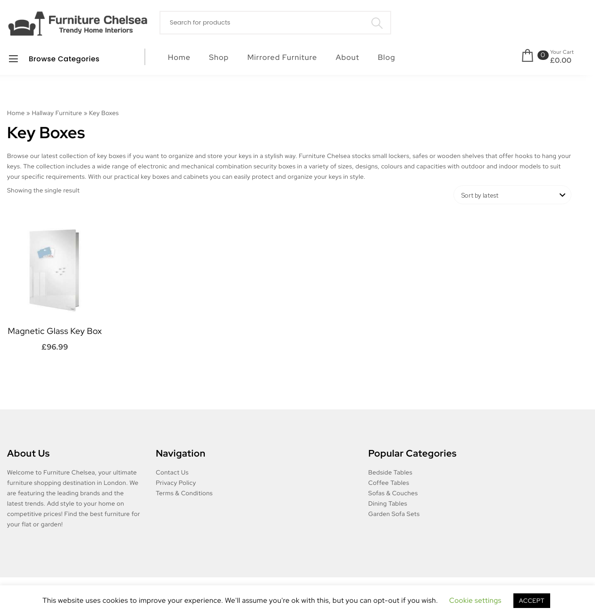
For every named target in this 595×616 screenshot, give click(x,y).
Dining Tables (388, 503)
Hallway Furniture (57, 113)
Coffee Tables (389, 483)
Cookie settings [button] (475, 600)
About (347, 57)
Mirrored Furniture (282, 57)
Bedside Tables (390, 472)
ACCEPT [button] (532, 601)
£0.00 (561, 60)
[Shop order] (512, 194)
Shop (219, 57)
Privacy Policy (176, 483)
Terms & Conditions (184, 493)
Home (179, 57)
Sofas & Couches (393, 493)
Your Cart (562, 52)
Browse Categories (54, 59)
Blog (386, 57)
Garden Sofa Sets (394, 514)
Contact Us (172, 472)
